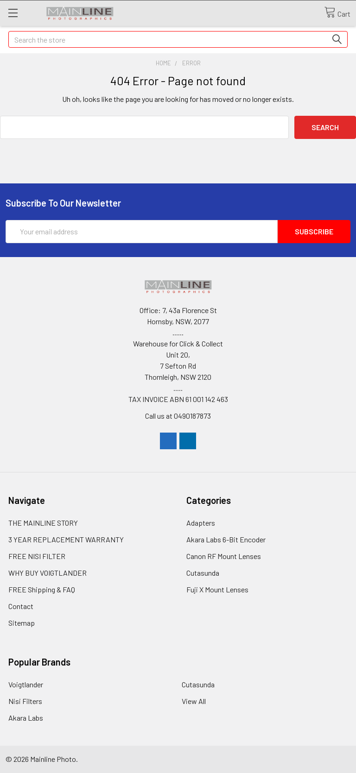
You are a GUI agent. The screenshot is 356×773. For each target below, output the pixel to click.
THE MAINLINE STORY (43, 522)
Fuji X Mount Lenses (217, 589)
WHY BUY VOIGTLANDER (47, 572)
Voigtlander (25, 684)
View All (194, 701)
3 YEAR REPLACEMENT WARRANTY (66, 539)
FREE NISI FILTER (36, 556)
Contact (20, 606)
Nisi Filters (25, 701)
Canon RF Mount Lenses (223, 556)
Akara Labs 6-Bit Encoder (226, 539)
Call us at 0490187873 (178, 415)
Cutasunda (202, 572)
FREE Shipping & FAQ (41, 589)
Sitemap (21, 622)
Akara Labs (25, 717)
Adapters (200, 522)
